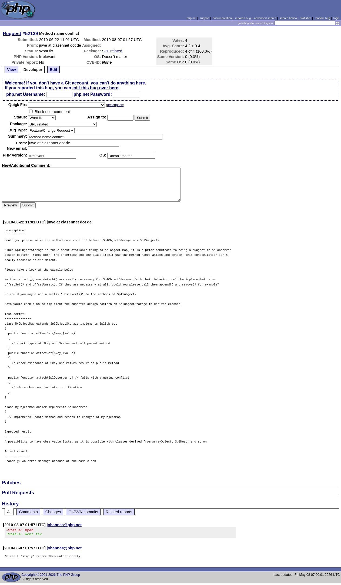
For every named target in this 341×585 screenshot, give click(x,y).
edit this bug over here (95, 88)
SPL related (112, 51)
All (9, 512)
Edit (53, 69)
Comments (28, 512)
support (204, 18)
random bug (322, 18)
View (11, 69)
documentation (222, 18)
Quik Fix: (17, 105)
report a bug (243, 18)
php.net (191, 18)
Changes (53, 512)
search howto (288, 18)
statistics (305, 18)
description (115, 105)
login (336, 18)
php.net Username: (25, 94)
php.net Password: (92, 94)
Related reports (119, 512)
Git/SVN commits (83, 512)
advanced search (265, 18)
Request (12, 33)
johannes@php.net (64, 525)
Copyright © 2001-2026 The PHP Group (50, 576)
